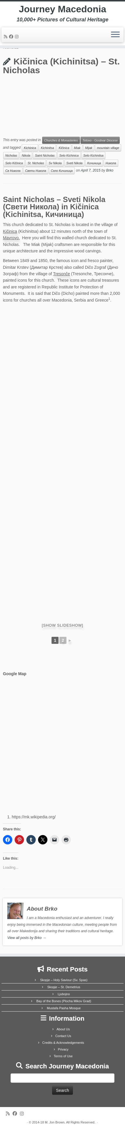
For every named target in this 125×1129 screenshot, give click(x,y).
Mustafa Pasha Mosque (64, 1008)
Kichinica (30, 148)
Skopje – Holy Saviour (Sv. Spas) (64, 980)
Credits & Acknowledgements (63, 1042)
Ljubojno (64, 994)
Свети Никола (35, 170)
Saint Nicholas (44, 155)
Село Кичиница (62, 170)
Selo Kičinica (14, 163)
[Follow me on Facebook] (12, 36)
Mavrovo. (11, 237)
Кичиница (94, 163)
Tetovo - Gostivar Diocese (100, 140)
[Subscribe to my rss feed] (6, 36)
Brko (110, 170)
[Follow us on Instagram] (17, 36)
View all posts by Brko (26, 938)
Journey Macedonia (62, 9)
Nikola (26, 155)
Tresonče (61, 273)
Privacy (63, 1049)
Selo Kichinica (69, 155)
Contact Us (63, 1036)
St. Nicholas (36, 163)
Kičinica (64, 148)
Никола (111, 163)
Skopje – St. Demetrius (64, 987)
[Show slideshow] (62, 625)
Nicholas (11, 155)
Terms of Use (63, 1056)
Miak (77, 148)
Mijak (89, 148)
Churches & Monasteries (61, 140)
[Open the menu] (115, 34)
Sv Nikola (55, 163)
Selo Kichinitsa (93, 155)
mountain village (108, 148)
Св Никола (12, 170)
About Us (63, 1029)
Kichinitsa (47, 148)
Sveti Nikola (74, 163)
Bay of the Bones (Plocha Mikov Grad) (63, 1001)
